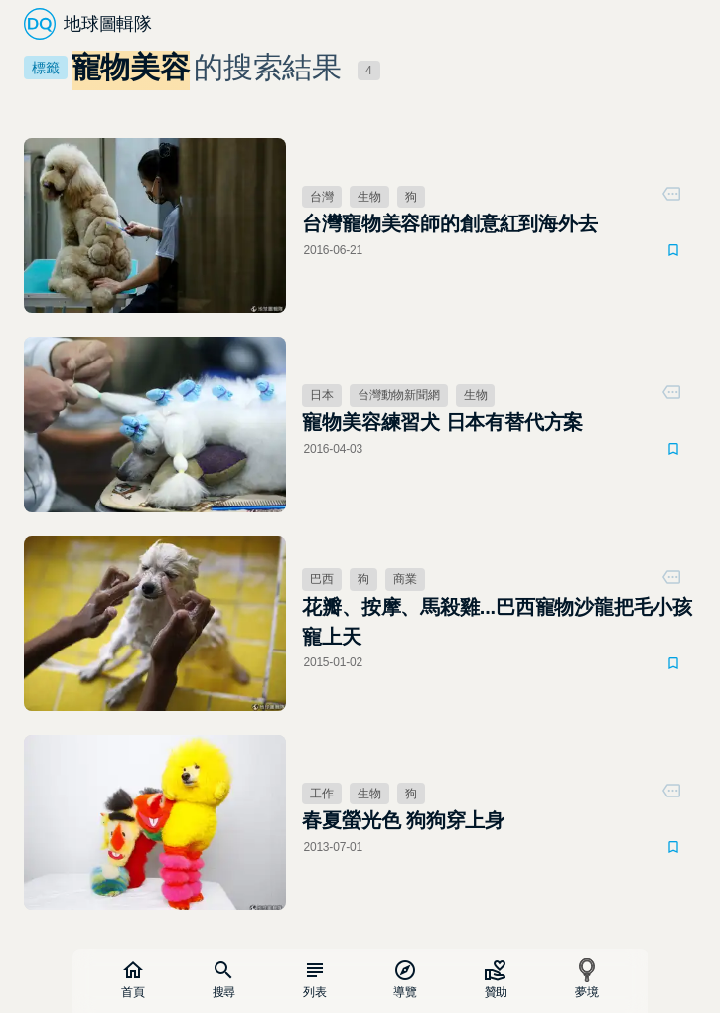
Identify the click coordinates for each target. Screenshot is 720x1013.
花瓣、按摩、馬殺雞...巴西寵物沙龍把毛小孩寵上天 (497, 622)
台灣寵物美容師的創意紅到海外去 (449, 223)
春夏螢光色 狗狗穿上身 (403, 820)
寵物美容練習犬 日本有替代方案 (442, 422)
